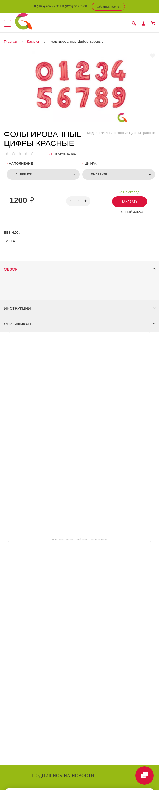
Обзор (80, 269)
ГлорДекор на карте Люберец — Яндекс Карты (79, 539)
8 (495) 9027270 (46, 6)
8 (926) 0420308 (74, 6)
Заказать (129, 201)
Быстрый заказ (130, 211)
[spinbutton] (78, 201)
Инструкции (80, 308)
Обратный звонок (108, 6)
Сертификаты (80, 324)
